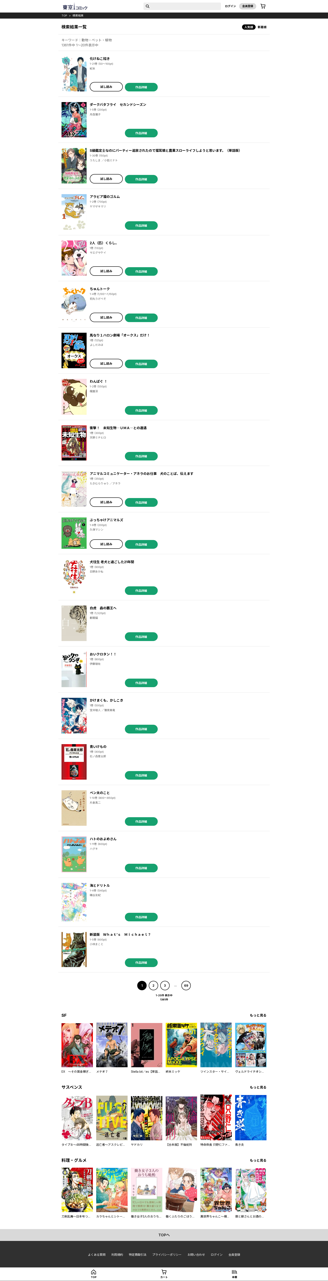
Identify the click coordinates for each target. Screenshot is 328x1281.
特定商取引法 (137, 1254)
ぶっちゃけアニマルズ (106, 520)
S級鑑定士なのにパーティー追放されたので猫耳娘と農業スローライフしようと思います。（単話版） (166, 150)
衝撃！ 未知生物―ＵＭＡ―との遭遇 (118, 428)
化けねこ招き (100, 59)
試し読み (106, 87)
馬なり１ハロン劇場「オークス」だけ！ (120, 335)
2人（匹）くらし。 (104, 243)
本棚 (234, 1277)
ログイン (230, 6)
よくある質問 (96, 1254)
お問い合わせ (196, 1254)
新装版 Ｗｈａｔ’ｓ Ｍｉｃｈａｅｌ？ (120, 934)
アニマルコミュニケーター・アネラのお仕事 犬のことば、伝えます (141, 474)
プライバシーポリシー (167, 1254)
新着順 (262, 27)
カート (164, 1277)
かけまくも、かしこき (106, 700)
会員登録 (247, 6)
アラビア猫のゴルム (105, 197)
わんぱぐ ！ (98, 381)
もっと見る (258, 1015)
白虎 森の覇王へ (103, 608)
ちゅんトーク (100, 289)
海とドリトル (100, 885)
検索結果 (78, 15)
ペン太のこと (100, 793)
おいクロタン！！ (103, 654)
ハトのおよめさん (103, 839)
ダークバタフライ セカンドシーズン (118, 104)
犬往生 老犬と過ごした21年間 (112, 562)
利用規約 (117, 1254)
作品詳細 (141, 87)
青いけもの (98, 747)
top (64, 15)
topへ (164, 1235)
